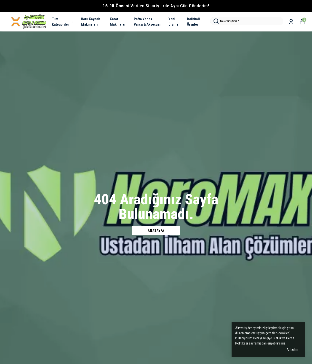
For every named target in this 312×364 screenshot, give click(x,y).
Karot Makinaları (118, 22)
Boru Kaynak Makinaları (90, 22)
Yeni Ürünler (174, 22)
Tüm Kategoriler (63, 22)
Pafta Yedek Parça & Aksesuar (147, 22)
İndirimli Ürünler (193, 22)
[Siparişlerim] (291, 22)
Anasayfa (156, 231)
